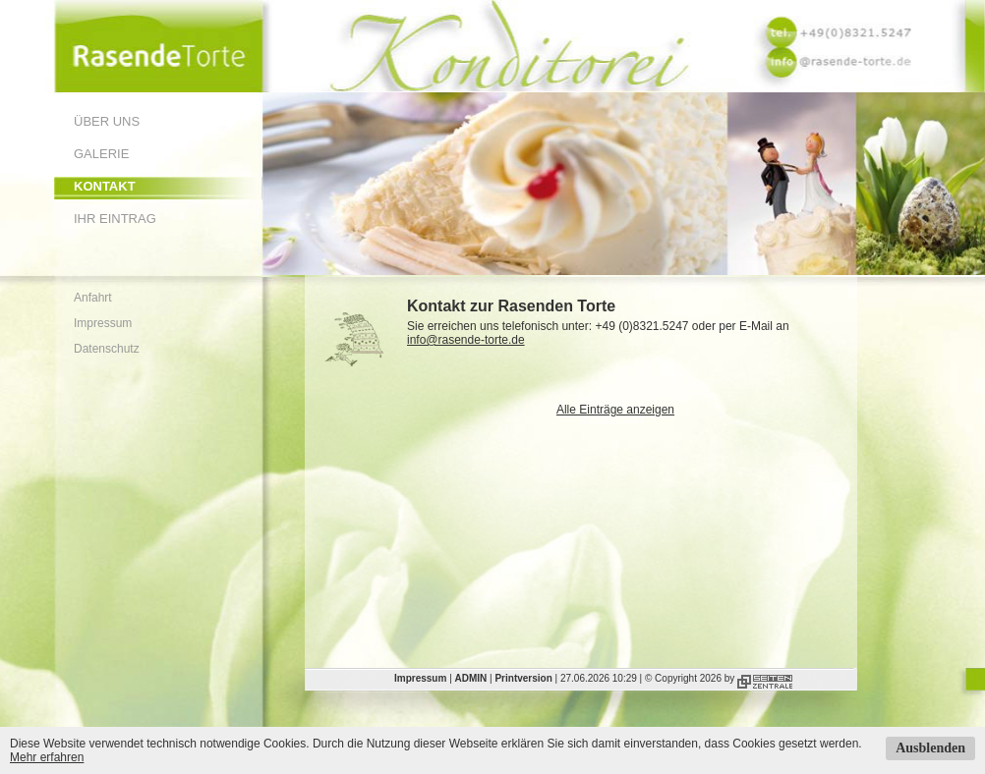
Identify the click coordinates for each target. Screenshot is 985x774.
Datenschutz (107, 349)
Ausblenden (930, 748)
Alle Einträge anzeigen (615, 409)
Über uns (107, 121)
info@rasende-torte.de (466, 340)
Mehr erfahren (47, 757)
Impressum (103, 323)
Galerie (101, 153)
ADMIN (471, 678)
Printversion (522, 678)
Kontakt (105, 186)
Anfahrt (93, 297)
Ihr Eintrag (115, 218)
